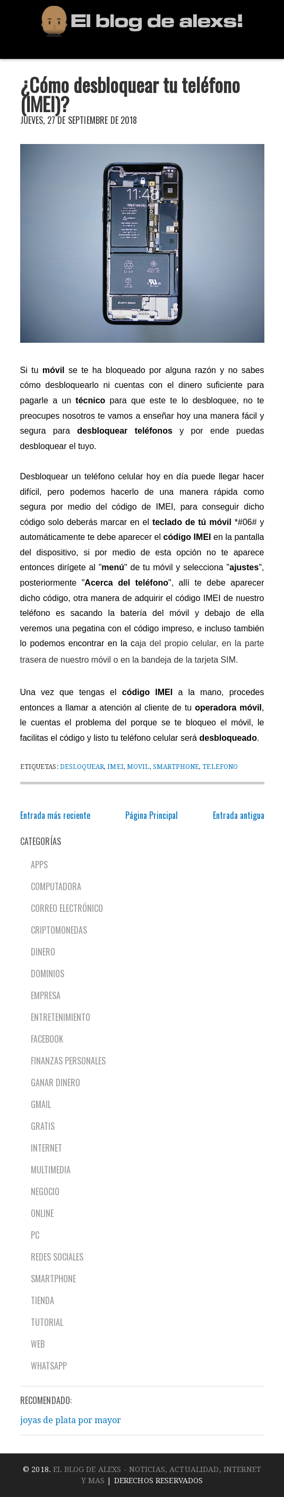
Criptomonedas (59, 930)
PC (35, 1235)
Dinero (43, 951)
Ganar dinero (55, 1082)
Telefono (220, 767)
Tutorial (47, 1322)
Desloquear (82, 767)
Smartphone (176, 767)
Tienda (42, 1300)
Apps (39, 864)
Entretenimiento (60, 1017)
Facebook (47, 1039)
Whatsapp (49, 1365)
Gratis (43, 1126)
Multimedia (51, 1169)
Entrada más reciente (55, 815)
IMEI (115, 767)
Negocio (45, 1191)
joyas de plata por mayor (70, 1420)
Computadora (56, 886)
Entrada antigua (238, 815)
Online (42, 1213)
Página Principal (151, 815)
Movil (138, 767)
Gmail (41, 1104)
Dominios (47, 973)
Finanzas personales (68, 1060)
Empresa (46, 995)
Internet (46, 1147)
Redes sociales (57, 1256)
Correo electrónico (67, 908)
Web (38, 1344)
